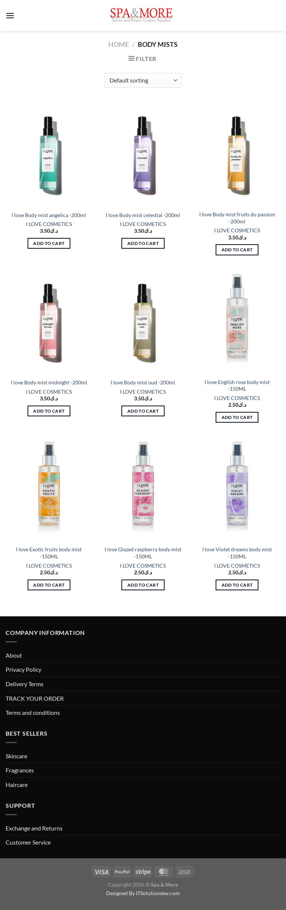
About (14, 655)
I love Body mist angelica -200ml (49, 215)
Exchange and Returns (34, 828)
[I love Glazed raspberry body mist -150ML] (142, 489)
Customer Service (28, 842)
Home (118, 44)
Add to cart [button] (48, 243)
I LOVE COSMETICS (49, 224)
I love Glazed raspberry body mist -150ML (143, 552)
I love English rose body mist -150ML (237, 385)
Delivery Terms (25, 683)
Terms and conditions (33, 712)
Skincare (16, 755)
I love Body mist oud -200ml (143, 382)
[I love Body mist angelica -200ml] (49, 154)
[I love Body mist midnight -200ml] (49, 322)
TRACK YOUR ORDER (35, 698)
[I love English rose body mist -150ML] (237, 322)
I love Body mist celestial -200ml (143, 215)
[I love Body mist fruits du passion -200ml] (237, 154)
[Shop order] (143, 80)
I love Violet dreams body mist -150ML (237, 552)
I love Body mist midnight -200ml (49, 382)
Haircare (17, 784)
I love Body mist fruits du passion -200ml (237, 218)
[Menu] (10, 15)
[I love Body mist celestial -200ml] (142, 154)
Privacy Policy (23, 669)
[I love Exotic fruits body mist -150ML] (49, 489)
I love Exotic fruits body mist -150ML (49, 552)
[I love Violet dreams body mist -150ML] (237, 489)
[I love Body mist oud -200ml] (142, 322)
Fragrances (20, 770)
